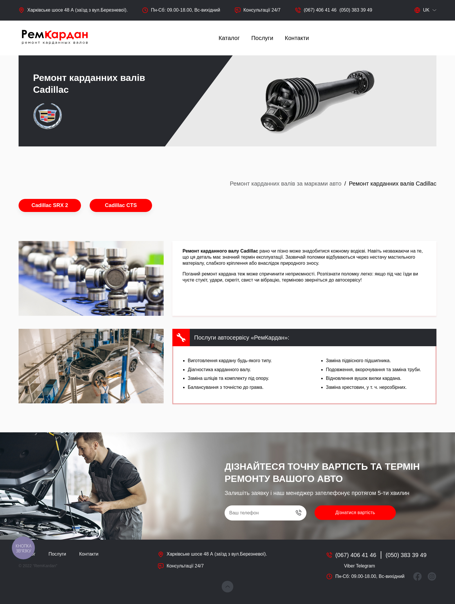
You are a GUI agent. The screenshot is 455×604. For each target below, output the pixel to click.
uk (421, 10)
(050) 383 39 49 (356, 10)
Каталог (229, 38)
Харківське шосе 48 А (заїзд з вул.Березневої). (77, 10)
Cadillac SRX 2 (49, 205)
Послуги (262, 38)
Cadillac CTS (121, 205)
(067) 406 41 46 (320, 10)
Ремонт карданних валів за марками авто (286, 183)
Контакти (297, 38)
